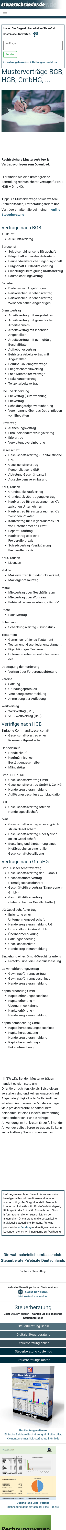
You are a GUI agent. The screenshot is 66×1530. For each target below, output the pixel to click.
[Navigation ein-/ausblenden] (4, 12)
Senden (10, 54)
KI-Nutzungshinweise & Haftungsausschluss (30, 62)
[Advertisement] (32, 141)
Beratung (26, 1227)
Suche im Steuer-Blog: (33, 1271)
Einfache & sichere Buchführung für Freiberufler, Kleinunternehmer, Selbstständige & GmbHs (32, 1434)
